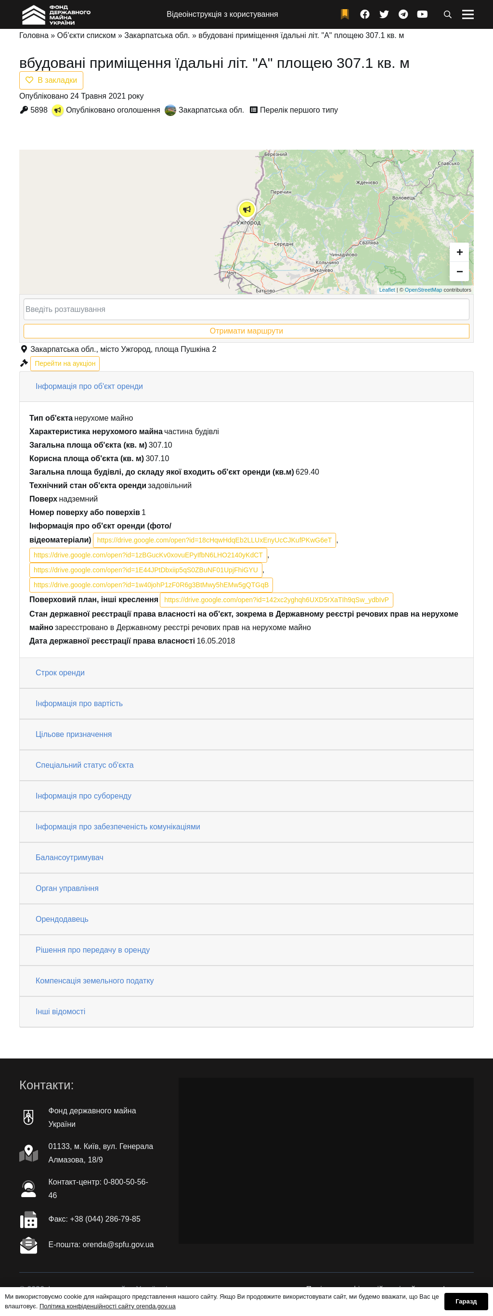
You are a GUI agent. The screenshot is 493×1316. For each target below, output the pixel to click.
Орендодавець (62, 919)
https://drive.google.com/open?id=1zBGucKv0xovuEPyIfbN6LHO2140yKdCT (148, 555)
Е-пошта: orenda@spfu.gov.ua (101, 1244)
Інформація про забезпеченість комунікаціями (118, 827)
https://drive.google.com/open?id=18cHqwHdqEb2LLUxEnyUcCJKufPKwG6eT (214, 540)
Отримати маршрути (246, 331)
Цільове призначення (74, 734)
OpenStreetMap (423, 290)
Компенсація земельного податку (95, 981)
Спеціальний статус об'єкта (85, 765)
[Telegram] (403, 14)
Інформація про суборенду (83, 796)
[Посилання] (55, 14)
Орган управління (67, 888)
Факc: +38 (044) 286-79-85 (95, 1219)
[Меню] (468, 14)
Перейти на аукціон (65, 363)
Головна (34, 35)
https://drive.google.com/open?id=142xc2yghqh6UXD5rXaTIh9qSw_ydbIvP (276, 600)
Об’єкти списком (86, 35)
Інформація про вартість (79, 703)
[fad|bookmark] (347, 15)
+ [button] (459, 251)
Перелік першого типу (299, 110)
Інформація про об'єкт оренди (89, 386)
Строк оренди (60, 673)
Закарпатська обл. (157, 35)
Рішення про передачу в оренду (93, 950)
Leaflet (387, 290)
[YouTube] (422, 14)
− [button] (459, 271)
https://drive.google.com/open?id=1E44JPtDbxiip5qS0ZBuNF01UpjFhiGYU (146, 570)
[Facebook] (365, 14)
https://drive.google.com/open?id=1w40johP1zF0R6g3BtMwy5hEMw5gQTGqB (151, 585)
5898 (39, 110)
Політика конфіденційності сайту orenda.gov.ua (107, 1306)
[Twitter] (384, 14)
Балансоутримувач (70, 857)
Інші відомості (60, 1011)
